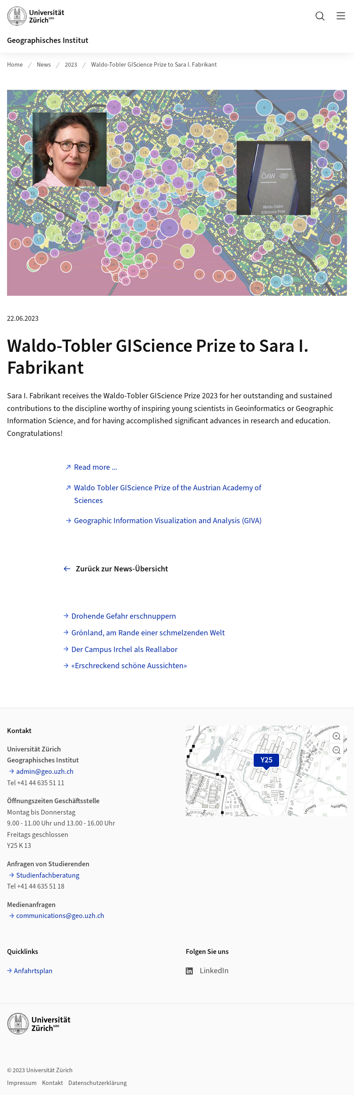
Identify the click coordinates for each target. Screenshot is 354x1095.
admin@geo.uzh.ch (45, 771)
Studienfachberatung (47, 875)
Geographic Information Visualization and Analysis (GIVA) (168, 520)
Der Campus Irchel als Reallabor (124, 649)
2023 (71, 64)
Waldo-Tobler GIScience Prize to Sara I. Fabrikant (154, 64)
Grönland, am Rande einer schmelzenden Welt (148, 632)
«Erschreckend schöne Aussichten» (129, 665)
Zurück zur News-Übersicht (116, 568)
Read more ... (95, 467)
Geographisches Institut (47, 40)
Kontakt (52, 1083)
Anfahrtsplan (33, 971)
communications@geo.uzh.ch (60, 916)
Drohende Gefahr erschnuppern (123, 616)
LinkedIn (207, 970)
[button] (336, 736)
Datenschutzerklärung (97, 1083)
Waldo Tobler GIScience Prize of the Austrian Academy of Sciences (167, 494)
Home (15, 64)
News (44, 64)
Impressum (22, 1083)
